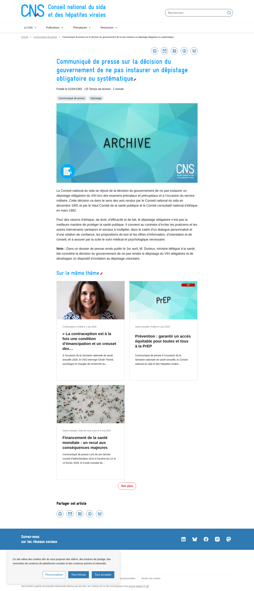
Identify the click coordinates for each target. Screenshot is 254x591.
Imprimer (154, 50)
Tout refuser (78, 574)
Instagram (217, 539)
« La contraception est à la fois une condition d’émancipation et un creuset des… (89, 341)
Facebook (184, 50)
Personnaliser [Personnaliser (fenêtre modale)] (54, 574)
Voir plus (127, 485)
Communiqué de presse (72, 98)
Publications (52, 27)
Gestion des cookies (150, 578)
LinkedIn (183, 539)
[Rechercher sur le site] (199, 12)
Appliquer (229, 12)
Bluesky (194, 50)
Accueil (24, 37)
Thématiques (80, 27)
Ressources (106, 27)
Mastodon (228, 539)
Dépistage (96, 98)
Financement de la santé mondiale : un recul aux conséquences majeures (85, 442)
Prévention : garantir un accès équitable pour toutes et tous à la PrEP (163, 341)
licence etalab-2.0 (137, 586)
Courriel (164, 50)
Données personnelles (124, 578)
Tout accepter (103, 574)
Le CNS (28, 27)
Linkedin (174, 50)
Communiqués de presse (45, 37)
